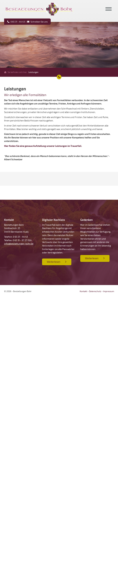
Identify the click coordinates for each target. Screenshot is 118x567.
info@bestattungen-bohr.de (18, 243)
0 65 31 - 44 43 (17, 21)
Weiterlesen (53, 262)
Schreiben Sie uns (39, 21)
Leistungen (33, 72)
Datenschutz (95, 291)
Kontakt (83, 291)
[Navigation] (108, 9)
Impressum (108, 291)
